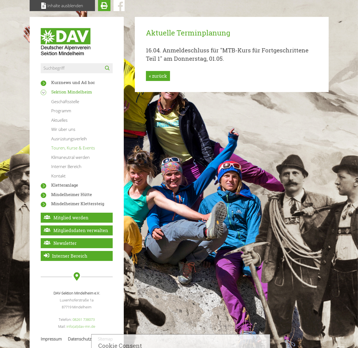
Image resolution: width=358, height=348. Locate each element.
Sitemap (105, 339)
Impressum (51, 339)
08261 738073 (84, 319)
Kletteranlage (64, 185)
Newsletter (65, 243)
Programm (61, 110)
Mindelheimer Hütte (71, 194)
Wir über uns (63, 129)
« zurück (158, 76)
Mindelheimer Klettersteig (77, 203)
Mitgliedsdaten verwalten (80, 230)
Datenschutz (79, 339)
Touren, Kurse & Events (73, 148)
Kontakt (58, 176)
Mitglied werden (70, 217)
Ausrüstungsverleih (69, 138)
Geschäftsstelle (65, 101)
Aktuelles (59, 120)
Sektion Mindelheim (71, 92)
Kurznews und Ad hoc (73, 82)
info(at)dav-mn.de (80, 326)
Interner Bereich (66, 166)
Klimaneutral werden (70, 157)
